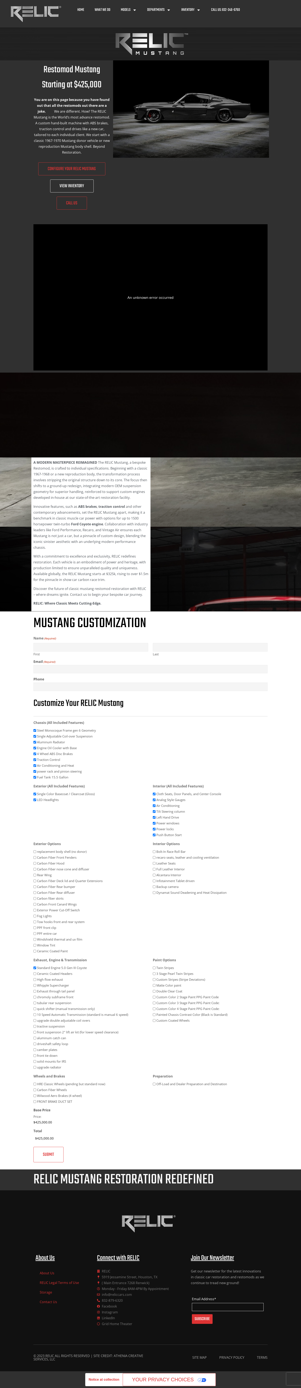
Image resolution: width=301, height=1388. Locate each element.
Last (156, 654)
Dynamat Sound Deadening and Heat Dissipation (191, 892)
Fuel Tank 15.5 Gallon (52, 777)
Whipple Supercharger (53, 985)
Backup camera (167, 886)
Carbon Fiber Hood (50, 863)
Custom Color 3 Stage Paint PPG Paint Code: (187, 1003)
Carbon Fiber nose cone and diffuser (63, 869)
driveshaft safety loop (52, 1043)
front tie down (47, 1055)
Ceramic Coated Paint (52, 951)
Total (37, 1131)
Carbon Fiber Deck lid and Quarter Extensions (70, 880)
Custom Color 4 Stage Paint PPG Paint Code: (187, 1008)
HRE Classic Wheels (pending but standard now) (71, 1084)
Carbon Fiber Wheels (52, 1089)
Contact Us (48, 1302)
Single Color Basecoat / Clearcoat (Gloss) (66, 794)
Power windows (167, 823)
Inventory (191, 10)
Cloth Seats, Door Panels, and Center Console (188, 794)
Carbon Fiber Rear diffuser (56, 892)
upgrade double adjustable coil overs (63, 1020)
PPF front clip (46, 927)
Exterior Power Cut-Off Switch (58, 910)
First (36, 654)
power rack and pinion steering (59, 771)
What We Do (102, 10)
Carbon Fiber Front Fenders (57, 857)
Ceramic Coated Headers (54, 973)
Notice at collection (104, 1379)
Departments (159, 10)
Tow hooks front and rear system (61, 921)
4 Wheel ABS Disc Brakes (55, 753)
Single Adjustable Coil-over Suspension (65, 736)
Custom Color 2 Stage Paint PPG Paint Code (187, 997)
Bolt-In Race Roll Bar (171, 851)
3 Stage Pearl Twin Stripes (174, 973)
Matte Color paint (168, 985)
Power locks (165, 829)
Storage (46, 1292)
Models (129, 10)
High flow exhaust (50, 979)
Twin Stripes (165, 967)
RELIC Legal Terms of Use (59, 1282)
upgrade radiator (49, 1067)
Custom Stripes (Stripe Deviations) (180, 979)
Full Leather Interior (170, 869)
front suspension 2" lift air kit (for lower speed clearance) (77, 1032)
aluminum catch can (51, 1038)
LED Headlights (48, 799)
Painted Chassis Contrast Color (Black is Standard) (191, 1014)
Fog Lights (44, 916)
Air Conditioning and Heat (55, 765)
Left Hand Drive (167, 817)
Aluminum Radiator (51, 742)
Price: (37, 1116)
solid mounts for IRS (51, 1061)
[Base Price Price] (56, 1122)
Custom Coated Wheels (173, 1020)
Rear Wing (44, 875)
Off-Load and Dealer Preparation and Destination (191, 1084)
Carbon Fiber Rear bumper (56, 886)
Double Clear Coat (169, 991)
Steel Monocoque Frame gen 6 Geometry (66, 730)
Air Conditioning (168, 805)
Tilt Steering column (170, 811)
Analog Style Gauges (170, 799)
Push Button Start (169, 835)
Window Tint (46, 945)
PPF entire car (47, 933)
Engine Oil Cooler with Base (57, 748)
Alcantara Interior (168, 875)
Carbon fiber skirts (50, 898)
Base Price (41, 1110)
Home (80, 10)
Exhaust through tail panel (56, 991)
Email (44, 661)
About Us (47, 1273)
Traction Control (48, 759)
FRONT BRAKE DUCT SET (54, 1101)
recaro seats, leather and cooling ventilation (187, 857)
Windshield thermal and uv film (59, 939)
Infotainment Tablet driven (175, 880)
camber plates (47, 1049)
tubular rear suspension (54, 1003)
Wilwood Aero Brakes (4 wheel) (59, 1095)
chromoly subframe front (55, 997)
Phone (38, 679)
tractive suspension (51, 1026)
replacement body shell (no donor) (62, 851)
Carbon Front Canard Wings (57, 904)
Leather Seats (166, 863)
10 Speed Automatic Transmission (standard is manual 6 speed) (82, 1014)
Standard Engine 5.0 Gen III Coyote (62, 967)
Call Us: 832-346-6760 (225, 10)
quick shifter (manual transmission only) (66, 1008)
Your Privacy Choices (163, 1379)
